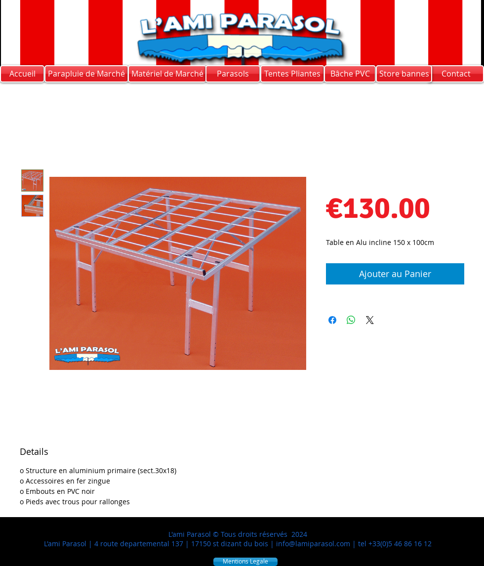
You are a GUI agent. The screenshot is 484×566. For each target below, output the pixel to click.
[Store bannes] (404, 73)
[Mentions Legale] (245, 562)
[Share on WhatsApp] (351, 320)
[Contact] (456, 73)
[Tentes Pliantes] (292, 73)
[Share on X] (370, 320)
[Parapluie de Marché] (86, 73)
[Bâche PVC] (350, 73)
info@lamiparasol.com (313, 543)
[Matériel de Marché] (167, 73)
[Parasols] (232, 73)
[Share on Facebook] (332, 320)
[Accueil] (22, 73)
